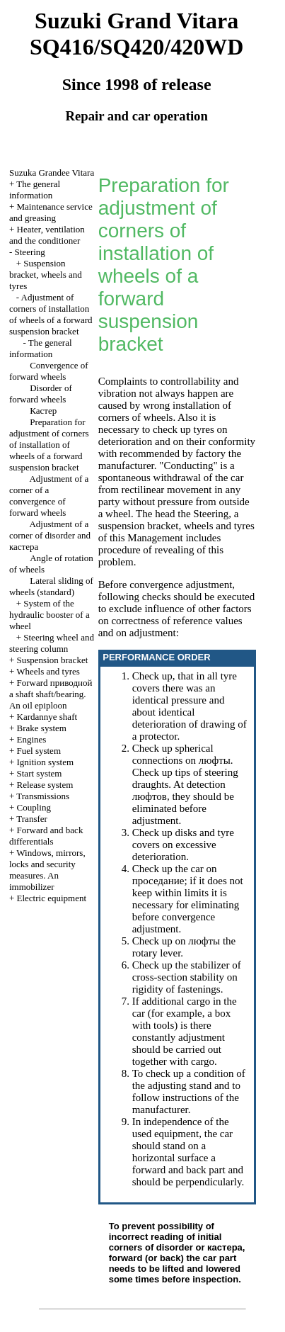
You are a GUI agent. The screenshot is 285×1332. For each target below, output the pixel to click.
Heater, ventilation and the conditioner (47, 235)
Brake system (41, 728)
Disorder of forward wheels (40, 394)
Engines (32, 739)
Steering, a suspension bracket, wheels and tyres (176, 519)
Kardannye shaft (47, 716)
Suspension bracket (52, 660)
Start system (39, 773)
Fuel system (39, 750)
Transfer (31, 818)
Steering (30, 252)
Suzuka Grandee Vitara (51, 172)
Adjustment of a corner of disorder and (50, 535)
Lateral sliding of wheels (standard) (51, 586)
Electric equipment (52, 898)
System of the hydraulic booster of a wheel (49, 614)
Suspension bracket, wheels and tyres (45, 274)
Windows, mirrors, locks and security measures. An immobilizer (47, 869)
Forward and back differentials (46, 836)
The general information (34, 190)
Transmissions (42, 796)
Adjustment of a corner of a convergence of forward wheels (48, 495)
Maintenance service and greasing (51, 212)
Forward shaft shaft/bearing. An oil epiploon (51, 694)
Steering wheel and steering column (51, 643)
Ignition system (45, 762)
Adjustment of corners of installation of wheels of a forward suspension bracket (51, 314)
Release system (45, 784)
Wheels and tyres (48, 671)
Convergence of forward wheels (48, 371)
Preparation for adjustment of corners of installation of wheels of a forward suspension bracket (49, 445)
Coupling (34, 807)
